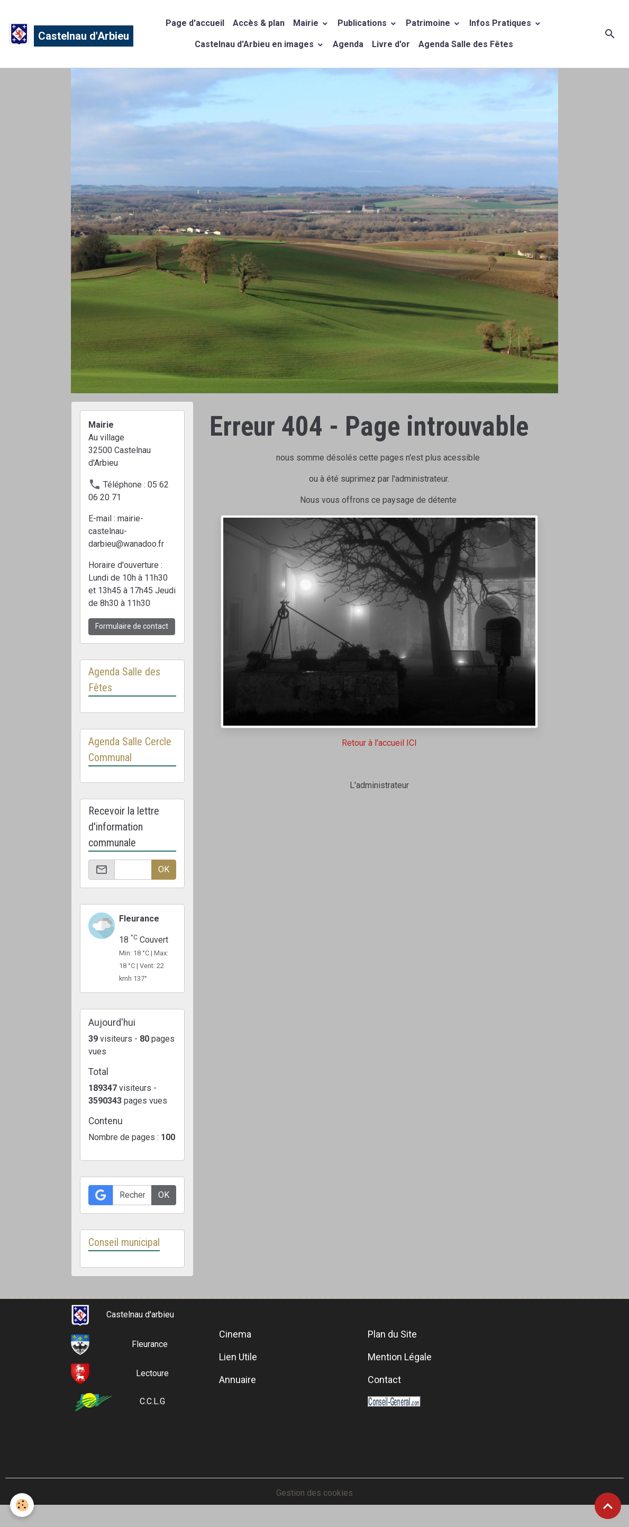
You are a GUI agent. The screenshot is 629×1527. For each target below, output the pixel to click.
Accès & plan (259, 23)
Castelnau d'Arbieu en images (255, 44)
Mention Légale (400, 1356)
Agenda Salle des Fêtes (465, 44)
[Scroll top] (608, 1506)
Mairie (307, 23)
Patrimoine (429, 23)
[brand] (60, 34)
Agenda (348, 44)
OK (163, 869)
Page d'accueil (195, 23)
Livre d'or (391, 44)
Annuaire (237, 1379)
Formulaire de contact (131, 626)
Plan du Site (392, 1334)
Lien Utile (238, 1356)
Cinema (235, 1334)
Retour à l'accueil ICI (379, 743)
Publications (363, 23)
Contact (384, 1379)
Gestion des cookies (314, 1493)
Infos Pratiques (501, 23)
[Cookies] (22, 1505)
